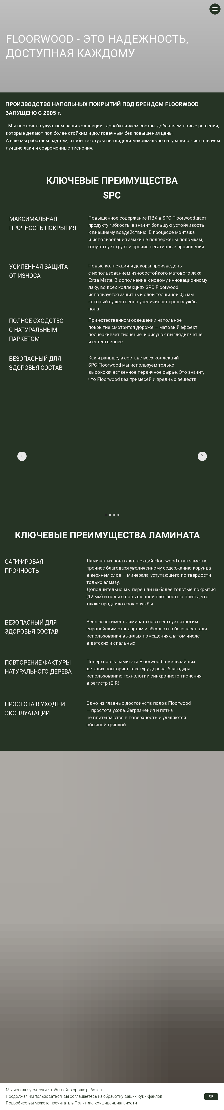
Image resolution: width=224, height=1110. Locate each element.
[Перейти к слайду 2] (110, 515)
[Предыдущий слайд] (22, 456)
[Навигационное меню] (215, 9)
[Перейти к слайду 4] (118, 515)
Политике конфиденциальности (106, 1103)
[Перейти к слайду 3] (114, 515)
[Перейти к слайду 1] (106, 515)
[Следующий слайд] (202, 456)
